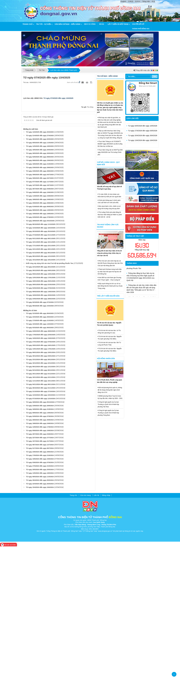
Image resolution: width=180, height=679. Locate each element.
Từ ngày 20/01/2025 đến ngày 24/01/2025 (40, 478)
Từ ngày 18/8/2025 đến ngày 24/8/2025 (40, 332)
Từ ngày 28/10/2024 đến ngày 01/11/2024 (40, 520)
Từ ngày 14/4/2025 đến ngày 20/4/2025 (40, 265)
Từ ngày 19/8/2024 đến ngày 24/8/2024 (40, 556)
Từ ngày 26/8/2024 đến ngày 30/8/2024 (40, 552)
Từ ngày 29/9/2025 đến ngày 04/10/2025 (40, 353)
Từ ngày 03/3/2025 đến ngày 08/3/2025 (40, 460)
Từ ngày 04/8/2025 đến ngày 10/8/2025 (40, 325)
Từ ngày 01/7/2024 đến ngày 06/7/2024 (40, 581)
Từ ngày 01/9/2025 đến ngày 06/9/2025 (40, 339)
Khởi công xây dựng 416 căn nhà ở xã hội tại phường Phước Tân (49, 396)
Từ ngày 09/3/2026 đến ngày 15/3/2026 (40, 438)
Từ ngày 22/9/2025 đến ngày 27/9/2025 (40, 350)
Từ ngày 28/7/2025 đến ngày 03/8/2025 (40, 321)
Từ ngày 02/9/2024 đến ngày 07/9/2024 (40, 549)
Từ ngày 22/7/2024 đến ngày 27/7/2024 (40, 570)
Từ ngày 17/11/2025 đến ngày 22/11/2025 (40, 378)
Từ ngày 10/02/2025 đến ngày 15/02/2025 (40, 471)
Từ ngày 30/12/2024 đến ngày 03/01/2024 (40, 489)
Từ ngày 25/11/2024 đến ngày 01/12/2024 (40, 506)
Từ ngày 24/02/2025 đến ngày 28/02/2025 (40, 464)
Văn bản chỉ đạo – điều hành (67, 24)
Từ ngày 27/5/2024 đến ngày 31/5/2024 (40, 598)
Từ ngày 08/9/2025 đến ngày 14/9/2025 (40, 343)
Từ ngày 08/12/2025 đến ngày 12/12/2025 (40, 389)
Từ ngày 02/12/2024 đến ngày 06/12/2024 (40, 503)
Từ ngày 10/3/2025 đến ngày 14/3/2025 (40, 457)
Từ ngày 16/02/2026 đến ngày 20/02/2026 (40, 428)
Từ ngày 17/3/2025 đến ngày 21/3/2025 (40, 453)
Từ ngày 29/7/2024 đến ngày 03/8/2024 (40, 567)
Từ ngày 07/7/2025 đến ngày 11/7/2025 (40, 314)
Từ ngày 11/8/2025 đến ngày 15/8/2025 (40, 328)
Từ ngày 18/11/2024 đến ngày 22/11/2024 (40, 510)
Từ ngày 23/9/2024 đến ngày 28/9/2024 (40, 538)
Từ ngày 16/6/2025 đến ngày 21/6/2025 (40, 296)
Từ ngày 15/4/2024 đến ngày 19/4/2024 (40, 620)
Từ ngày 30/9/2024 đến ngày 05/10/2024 (40, 535)
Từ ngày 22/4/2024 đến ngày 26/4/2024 (40, 616)
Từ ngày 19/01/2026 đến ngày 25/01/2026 (40, 414)
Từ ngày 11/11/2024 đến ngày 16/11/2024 (40, 513)
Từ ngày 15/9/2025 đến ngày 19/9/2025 (40, 346)
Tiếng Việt (146, 1)
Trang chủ (27, 24)
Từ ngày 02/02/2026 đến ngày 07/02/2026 (40, 421)
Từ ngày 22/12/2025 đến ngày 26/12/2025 (40, 399)
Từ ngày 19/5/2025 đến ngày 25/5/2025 (40, 282)
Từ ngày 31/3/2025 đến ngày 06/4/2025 (40, 446)
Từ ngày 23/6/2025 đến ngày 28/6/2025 (40, 300)
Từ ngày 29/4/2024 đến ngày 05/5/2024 (40, 613)
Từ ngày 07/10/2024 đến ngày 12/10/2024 (40, 531)
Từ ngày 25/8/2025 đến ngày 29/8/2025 (40, 335)
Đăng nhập (106, 628)
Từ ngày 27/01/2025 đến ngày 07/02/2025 (40, 474)
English (123, 1)
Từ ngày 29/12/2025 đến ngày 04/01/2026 (40, 403)
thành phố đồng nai (140, 29)
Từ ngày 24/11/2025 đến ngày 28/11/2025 (40, 382)
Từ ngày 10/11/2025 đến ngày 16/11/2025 (40, 375)
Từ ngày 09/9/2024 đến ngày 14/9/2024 (40, 545)
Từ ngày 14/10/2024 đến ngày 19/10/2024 (40, 528)
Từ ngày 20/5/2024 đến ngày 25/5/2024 (40, 602)
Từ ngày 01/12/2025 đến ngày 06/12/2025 (40, 385)
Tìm (154, 76)
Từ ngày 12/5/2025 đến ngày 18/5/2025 (40, 279)
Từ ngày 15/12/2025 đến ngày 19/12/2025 (40, 392)
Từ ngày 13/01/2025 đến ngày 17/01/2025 (40, 481)
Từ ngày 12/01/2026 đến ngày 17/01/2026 (40, 410)
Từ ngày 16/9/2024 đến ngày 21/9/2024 (40, 542)
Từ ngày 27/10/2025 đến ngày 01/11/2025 (40, 367)
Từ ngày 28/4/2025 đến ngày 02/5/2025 (40, 272)
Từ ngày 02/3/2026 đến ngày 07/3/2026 (40, 435)
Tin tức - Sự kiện (43, 24)
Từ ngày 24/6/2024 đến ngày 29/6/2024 (40, 584)
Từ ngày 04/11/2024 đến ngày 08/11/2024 (40, 517)
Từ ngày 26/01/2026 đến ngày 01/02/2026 (40, 417)
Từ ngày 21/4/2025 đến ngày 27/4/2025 (40, 268)
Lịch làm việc (133, 118)
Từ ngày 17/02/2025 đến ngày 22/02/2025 (40, 467)
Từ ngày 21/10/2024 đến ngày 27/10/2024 (40, 524)
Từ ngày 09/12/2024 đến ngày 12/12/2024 (40, 499)
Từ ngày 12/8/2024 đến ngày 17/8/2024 (40, 559)
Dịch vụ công (89, 24)
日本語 (130, 1)
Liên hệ (96, 628)
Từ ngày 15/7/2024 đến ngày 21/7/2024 (40, 574)
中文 (153, 1)
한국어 (137, 1)
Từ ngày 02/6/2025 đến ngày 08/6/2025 (40, 289)
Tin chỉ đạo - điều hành (107, 76)
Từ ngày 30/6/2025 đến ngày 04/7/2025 (40, 307)
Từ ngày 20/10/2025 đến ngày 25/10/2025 (40, 364)
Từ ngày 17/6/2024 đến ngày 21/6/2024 (40, 588)
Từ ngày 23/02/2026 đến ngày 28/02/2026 (40, 431)
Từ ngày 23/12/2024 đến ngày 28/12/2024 (40, 492)
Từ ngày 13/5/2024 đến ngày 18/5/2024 (40, 606)
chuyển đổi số (138, 24)
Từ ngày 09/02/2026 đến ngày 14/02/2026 (40, 424)
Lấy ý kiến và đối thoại (118, 24)
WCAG (101, 24)
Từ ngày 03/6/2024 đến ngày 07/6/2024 (40, 595)
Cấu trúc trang (85, 628)
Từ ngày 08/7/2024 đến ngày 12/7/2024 (40, 577)
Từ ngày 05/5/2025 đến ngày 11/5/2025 (40, 275)
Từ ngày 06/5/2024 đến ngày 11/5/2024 (40, 609)
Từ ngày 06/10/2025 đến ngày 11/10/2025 (40, 357)
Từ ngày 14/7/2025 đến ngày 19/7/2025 (40, 318)
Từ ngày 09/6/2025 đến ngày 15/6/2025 (40, 293)
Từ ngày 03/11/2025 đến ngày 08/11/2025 (40, 371)
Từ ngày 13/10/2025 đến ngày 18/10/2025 (40, 360)
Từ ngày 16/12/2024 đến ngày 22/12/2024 (40, 496)
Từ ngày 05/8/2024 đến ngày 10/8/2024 (40, 563)
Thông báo (132, 263)
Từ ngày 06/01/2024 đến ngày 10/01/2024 (40, 485)
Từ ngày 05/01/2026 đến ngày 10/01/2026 (40, 406)
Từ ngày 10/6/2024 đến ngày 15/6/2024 (40, 591)
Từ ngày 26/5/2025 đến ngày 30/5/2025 (40, 286)
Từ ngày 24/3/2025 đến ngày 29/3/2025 (40, 450)
